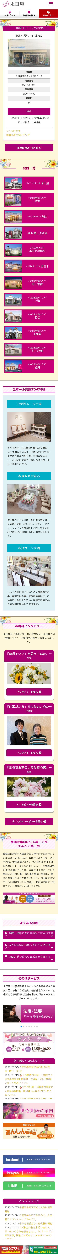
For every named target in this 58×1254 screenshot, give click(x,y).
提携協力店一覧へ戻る (29, 147)
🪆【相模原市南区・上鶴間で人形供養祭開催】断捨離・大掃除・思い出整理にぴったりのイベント (29, 1079)
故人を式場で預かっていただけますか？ (29, 946)
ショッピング (13, 131)
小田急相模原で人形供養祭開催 (35, 1223)
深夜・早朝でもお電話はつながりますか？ (29, 934)
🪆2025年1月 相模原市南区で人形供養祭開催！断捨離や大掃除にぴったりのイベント (29, 1091)
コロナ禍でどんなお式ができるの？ (29, 958)
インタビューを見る (29, 692)
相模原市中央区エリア (18, 135)
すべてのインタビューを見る (29, 821)
